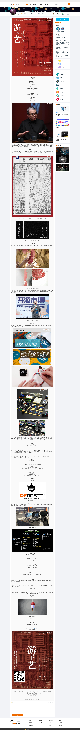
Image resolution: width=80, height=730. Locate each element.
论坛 (30, 4)
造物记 (34, 4)
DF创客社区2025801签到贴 (61, 37)
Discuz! (65, 729)
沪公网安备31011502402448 (29, 729)
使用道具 (49, 702)
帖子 (65, 4)
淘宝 (50, 725)
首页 (10, 7)
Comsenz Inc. (59, 729)
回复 (12, 702)
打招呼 (42, 13)
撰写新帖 (62, 19)
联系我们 (60, 725)
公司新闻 (40, 722)
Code (19, 707)
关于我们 (60, 722)
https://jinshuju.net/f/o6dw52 (36, 628)
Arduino (14, 325)
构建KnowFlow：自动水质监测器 (62, 40)
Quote (17, 707)
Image (14, 707)
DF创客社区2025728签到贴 (61, 39)
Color (13, 707)
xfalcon (19, 13)
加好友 (38, 13)
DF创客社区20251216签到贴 (61, 35)
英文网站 (30, 722)
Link (16, 707)
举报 (52, 702)
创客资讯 (16, 7)
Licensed (69, 729)
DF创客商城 (39, 4)
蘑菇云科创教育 (31, 725)
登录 (34, 710)
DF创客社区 (25, 4)
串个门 (35, 13)
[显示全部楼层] (27, 14)
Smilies (20, 707)
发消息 (31, 13)
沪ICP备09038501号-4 (21, 729)
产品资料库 (46, 4)
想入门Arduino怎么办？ (60, 127)
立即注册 (36, 710)
